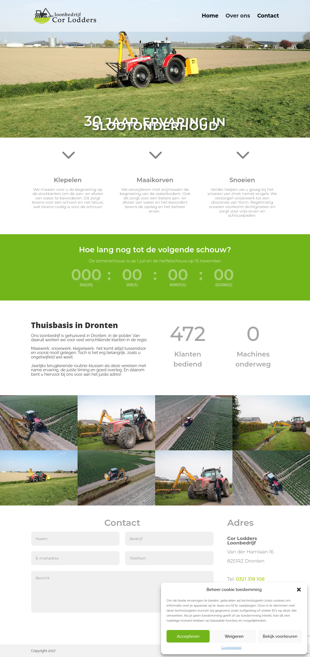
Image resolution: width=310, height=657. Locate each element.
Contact (268, 16)
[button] (299, 589)
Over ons (237, 16)
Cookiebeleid (231, 647)
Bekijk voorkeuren (280, 636)
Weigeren (234, 636)
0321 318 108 (250, 579)
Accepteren (188, 636)
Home (210, 16)
